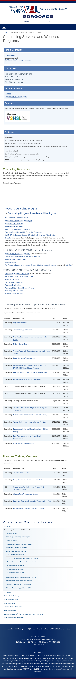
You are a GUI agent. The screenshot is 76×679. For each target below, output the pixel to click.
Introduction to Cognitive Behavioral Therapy (28, 508)
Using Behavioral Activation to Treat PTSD (28, 480)
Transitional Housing (11, 599)
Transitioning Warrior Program (14, 617)
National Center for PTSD (14, 294)
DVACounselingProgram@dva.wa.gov (18, 60)
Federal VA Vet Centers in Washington (18, 221)
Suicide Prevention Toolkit (15, 573)
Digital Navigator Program (12, 596)
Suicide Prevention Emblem (16, 565)
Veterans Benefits (10, 610)
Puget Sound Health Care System (17, 253)
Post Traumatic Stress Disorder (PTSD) (19, 544)
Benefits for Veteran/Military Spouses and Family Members (23, 614)
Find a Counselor (11, 533)
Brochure (8, 94)
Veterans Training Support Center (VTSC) (19, 588)
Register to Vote (42, 629)
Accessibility (9, 629)
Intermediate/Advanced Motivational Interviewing (30, 415)
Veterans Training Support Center (16, 96)
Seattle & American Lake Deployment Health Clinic (23, 256)
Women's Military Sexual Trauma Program (20, 288)
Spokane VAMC (11, 262)
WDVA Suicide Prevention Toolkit (16, 218)
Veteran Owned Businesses (13, 607)
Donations (7, 592)
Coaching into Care (12, 279)
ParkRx (7, 238)
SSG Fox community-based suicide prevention (22, 558)
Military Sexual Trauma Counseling (17, 229)
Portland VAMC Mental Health (15, 259)
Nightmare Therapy (20, 323)
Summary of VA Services (14, 291)
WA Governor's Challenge (15, 554)
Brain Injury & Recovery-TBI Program (18, 537)
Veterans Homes (9, 603)
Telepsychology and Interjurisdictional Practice (29, 422)
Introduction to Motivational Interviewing (27, 379)
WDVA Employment (22, 629)
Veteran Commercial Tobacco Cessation (19, 581)
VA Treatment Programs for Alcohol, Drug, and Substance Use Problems (30, 265)
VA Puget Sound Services (14, 282)
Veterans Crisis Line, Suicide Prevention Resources (23, 232)
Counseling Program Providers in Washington (32, 213)
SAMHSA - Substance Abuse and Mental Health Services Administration (30, 235)
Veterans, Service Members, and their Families (29, 522)
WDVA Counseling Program (21, 208)
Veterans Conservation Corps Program (18, 584)
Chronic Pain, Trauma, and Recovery (26, 494)
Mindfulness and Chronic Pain (23, 443)
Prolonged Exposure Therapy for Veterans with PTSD (32, 501)
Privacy (33, 629)
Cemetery (7, 526)
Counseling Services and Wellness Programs (20, 530)
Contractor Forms (11, 540)
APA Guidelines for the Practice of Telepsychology (30, 372)
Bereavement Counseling (14, 226)
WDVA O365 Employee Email (60, 629)
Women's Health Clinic (13, 285)
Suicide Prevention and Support (16, 551)
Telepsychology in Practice (22, 330)
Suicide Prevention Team (15, 569)
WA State (69, 265)
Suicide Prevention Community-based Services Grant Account (27, 562)
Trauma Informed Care (21, 473)
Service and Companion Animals (16, 548)
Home (5, 32)
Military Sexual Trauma (21, 344)
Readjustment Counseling (14, 223)
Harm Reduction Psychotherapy (24, 358)
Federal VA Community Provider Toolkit (19, 276)
